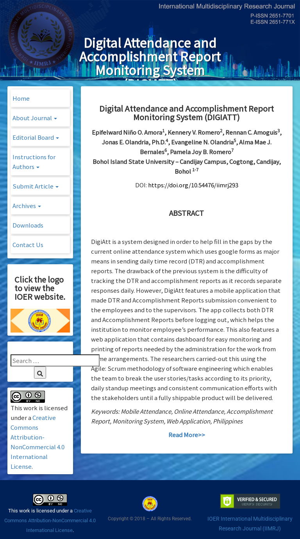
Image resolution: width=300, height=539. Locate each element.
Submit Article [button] (35, 186)
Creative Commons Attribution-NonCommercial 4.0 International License (50, 520)
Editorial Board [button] (35, 137)
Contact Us (27, 244)
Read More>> (186, 434)
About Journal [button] (34, 118)
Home (21, 98)
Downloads (27, 225)
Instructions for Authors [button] (33, 162)
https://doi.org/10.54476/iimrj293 (193, 185)
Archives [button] (26, 205)
